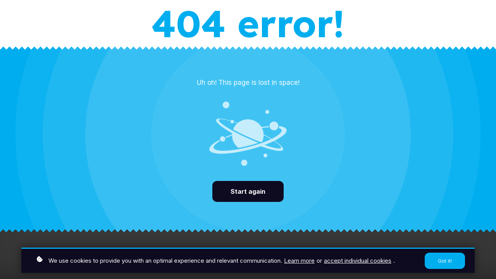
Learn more (299, 261)
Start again (248, 191)
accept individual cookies (357, 261)
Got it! (445, 261)
